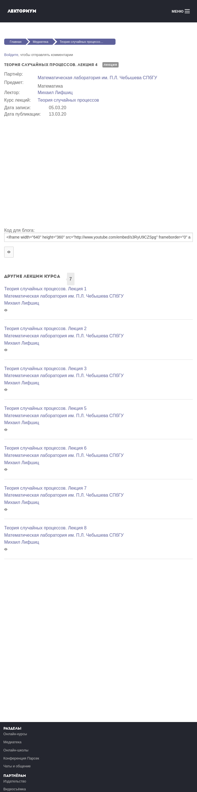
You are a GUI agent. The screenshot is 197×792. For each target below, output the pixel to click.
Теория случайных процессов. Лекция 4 (88, 41)
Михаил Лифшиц (55, 92)
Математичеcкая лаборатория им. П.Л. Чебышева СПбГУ (97, 77)
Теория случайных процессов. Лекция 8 (45, 527)
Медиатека (40, 41)
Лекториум (22, 11)
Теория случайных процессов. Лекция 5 (45, 408)
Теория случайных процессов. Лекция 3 (45, 368)
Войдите (11, 55)
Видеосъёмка (14, 789)
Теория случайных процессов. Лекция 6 (45, 448)
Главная (15, 41)
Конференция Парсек (21, 758)
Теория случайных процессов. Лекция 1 (45, 288)
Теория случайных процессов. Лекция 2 (45, 328)
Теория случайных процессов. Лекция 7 (45, 488)
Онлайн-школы (15, 750)
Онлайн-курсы (15, 734)
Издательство (14, 781)
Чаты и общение (17, 766)
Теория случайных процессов (68, 100)
